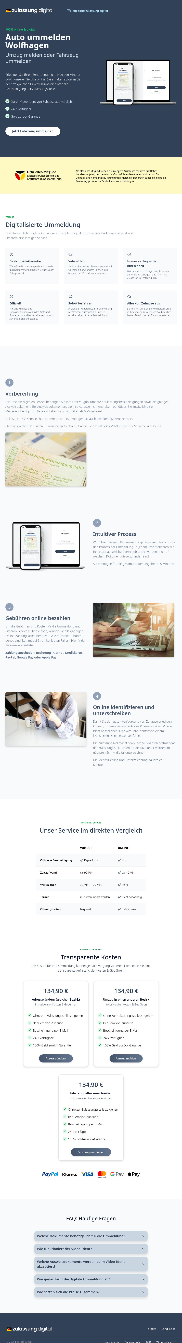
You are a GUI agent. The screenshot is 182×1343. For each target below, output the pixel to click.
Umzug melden (126, 1058)
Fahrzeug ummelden (91, 1152)
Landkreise (168, 1329)
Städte (152, 1329)
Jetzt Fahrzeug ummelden (33, 131)
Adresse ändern (56, 1058)
